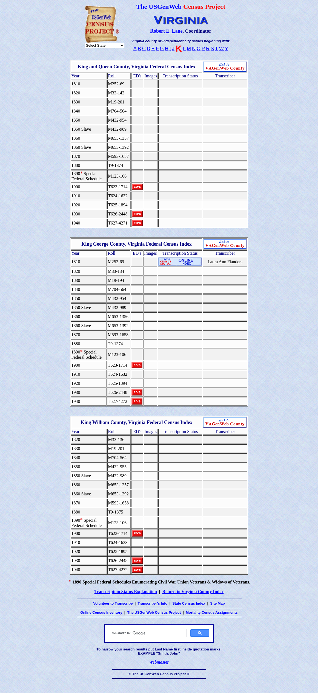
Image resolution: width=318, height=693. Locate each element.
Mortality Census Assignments (212, 612)
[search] (147, 633)
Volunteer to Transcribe (113, 603)
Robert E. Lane (166, 31)
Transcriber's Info (153, 603)
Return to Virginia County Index (193, 591)
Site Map (217, 603)
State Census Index (188, 603)
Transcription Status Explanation (125, 591)
